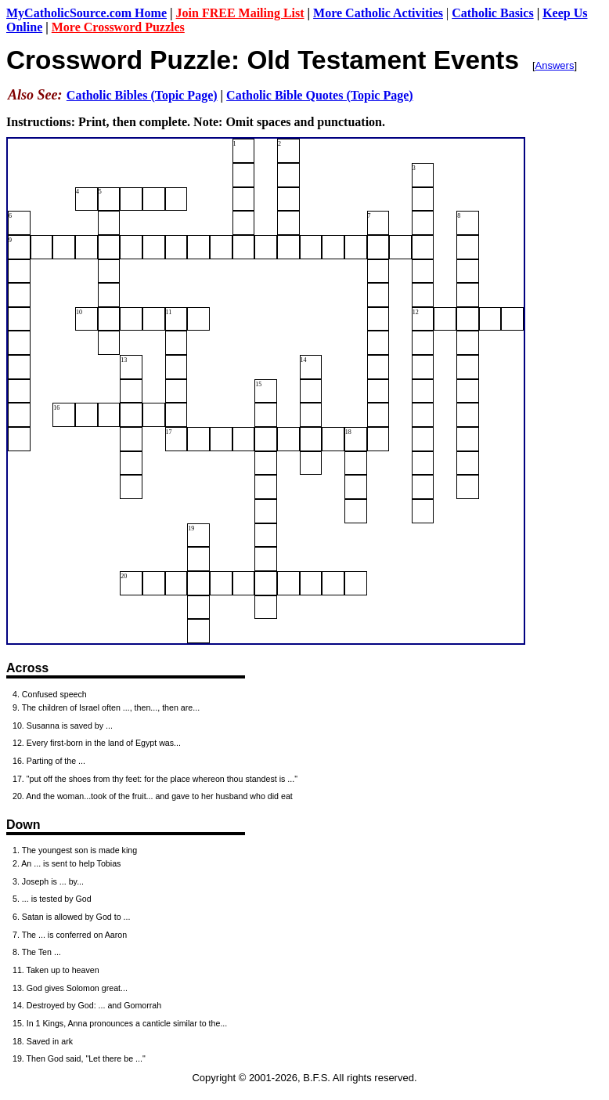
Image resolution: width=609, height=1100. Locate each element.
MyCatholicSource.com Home (86, 13)
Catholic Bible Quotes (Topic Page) (319, 95)
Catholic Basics (492, 13)
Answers (555, 65)
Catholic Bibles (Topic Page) (142, 95)
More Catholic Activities (378, 13)
